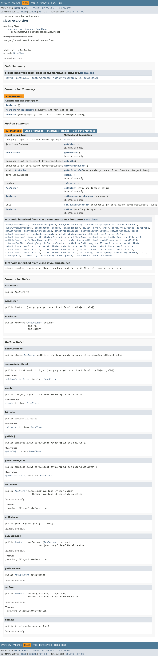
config (9, 78)
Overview (5, 3)
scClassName (91, 78)
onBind (72, 243)
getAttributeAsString (18, 237)
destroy (56, 228)
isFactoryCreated (54, 243)
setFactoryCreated (125, 252)
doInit (86, 228)
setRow (68, 209)
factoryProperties (64, 78)
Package (16, 3)
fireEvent (143, 228)
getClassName (78, 237)
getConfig (95, 237)
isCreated (70, 183)
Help (60, 3)
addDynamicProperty (17, 224)
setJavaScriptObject (76, 204)
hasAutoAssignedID (79, 240)
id (79, 78)
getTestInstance (55, 240)
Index (53, 3)
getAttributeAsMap (112, 234)
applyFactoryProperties (99, 224)
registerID (95, 243)
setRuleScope (82, 255)
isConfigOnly (33, 243)
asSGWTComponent (127, 224)
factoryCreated (41, 78)
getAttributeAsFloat (18, 234)
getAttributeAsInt (44, 234)
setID (143, 252)
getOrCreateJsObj (74, 165)
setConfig (86, 252)
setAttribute (113, 243)
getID (129, 237)
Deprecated (43, 3)
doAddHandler (72, 228)
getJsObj (69, 161)
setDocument (71, 196)
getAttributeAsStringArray (51, 237)
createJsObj (42, 228)
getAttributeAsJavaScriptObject (78, 234)
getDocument (71, 152)
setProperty (12, 255)
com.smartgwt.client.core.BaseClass (27, 29)
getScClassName (33, 240)
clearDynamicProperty (18, 228)
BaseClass (19, 53)
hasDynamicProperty (105, 240)
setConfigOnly (103, 252)
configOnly (22, 78)
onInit (82, 243)
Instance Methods (58, 131)
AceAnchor (12, 105)
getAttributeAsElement (124, 231)
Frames (37, 8)
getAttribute (13, 231)
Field (24, 12)
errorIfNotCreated (123, 228)
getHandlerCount (114, 237)
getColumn (70, 144)
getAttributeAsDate (66, 231)
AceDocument (26, 110)
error (96, 228)
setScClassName (102, 255)
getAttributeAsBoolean (38, 231)
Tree (33, 3)
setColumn (70, 188)
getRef (140, 237)
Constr (33, 12)
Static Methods (34, 131)
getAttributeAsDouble (94, 231)
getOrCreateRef (73, 170)
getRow (68, 175)
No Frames (48, 8)
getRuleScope (13, 240)
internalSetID (128, 240)
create (68, 139)
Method (42, 12)
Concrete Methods (84, 131)
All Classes (65, 8)
